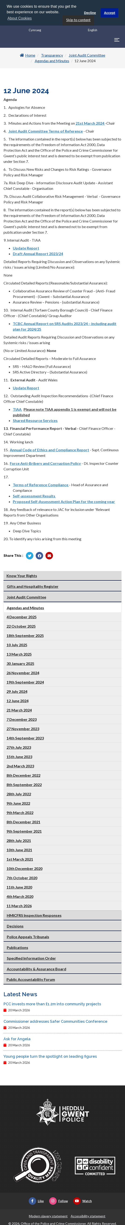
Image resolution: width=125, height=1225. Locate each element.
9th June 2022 (18, 803)
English (92, 30)
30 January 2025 (20, 663)
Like (36, 1201)
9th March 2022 (20, 812)
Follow (58, 1201)
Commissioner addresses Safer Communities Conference (55, 1021)
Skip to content (78, 19)
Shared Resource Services (35, 420)
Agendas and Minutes (52, 60)
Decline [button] (90, 13)
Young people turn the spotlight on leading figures (50, 1056)
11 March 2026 (19, 905)
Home (27, 55)
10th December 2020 (24, 868)
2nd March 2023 (20, 765)
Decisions (15, 925)
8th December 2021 (23, 821)
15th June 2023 (19, 756)
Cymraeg (35, 30)
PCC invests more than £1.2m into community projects (52, 1004)
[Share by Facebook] (39, 555)
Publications (17, 947)
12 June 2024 (17, 700)
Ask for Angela (17, 1039)
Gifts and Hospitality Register (33, 586)
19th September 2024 (25, 681)
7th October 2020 (22, 877)
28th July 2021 (19, 840)
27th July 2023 (19, 747)
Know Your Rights (22, 575)
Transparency (52, 55)
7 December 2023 (22, 719)
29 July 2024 (17, 691)
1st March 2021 (20, 858)
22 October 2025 (21, 625)
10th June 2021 (19, 849)
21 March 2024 (19, 709)
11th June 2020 (19, 886)
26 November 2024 (23, 672)
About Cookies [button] (19, 18)
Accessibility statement (88, 1216)
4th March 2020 (20, 896)
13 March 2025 (19, 653)
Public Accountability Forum (31, 979)
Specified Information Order (31, 957)
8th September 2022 (24, 784)
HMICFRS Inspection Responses (34, 915)
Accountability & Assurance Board (36, 968)
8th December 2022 (23, 775)
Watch (82, 1201)
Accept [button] (109, 13)
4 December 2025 (22, 616)
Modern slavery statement (48, 1216)
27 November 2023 (23, 728)
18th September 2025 (25, 635)
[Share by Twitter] (29, 555)
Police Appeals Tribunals (28, 936)
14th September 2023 (25, 737)
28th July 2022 (19, 793)
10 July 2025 (17, 644)
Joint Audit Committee (87, 55)
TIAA (17, 409)
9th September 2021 (24, 830)
